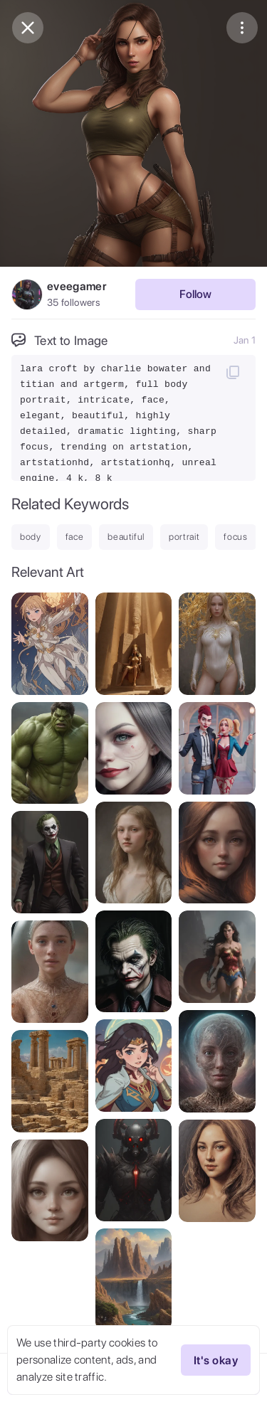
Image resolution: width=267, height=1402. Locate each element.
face (75, 536)
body (30, 536)
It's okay (216, 1360)
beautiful (126, 536)
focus (235, 536)
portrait (184, 536)
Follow (195, 294)
